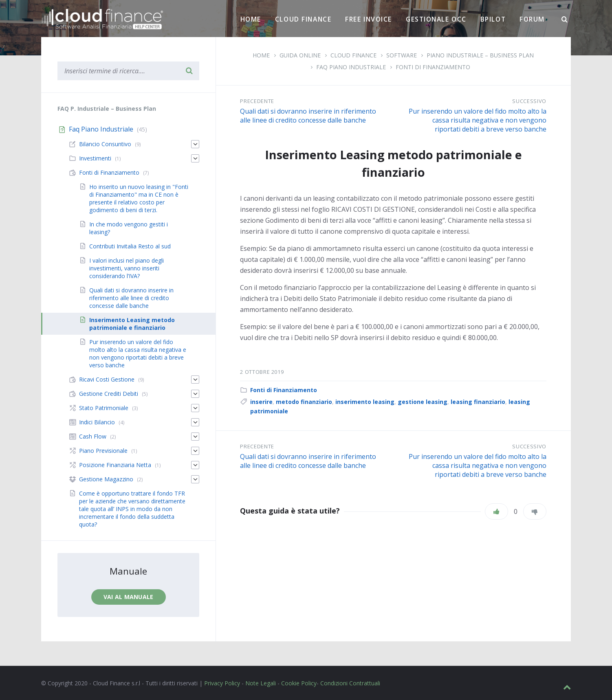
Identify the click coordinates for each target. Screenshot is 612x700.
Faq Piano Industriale (351, 67)
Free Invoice (368, 19)
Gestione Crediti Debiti (108, 393)
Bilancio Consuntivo (105, 144)
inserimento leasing (364, 402)
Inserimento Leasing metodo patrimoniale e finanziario (132, 323)
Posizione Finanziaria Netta (115, 465)
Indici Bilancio (97, 422)
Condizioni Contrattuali (350, 683)
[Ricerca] (565, 19)
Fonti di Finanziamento (433, 67)
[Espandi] (195, 144)
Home (250, 19)
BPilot (493, 19)
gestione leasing (422, 402)
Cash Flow (92, 436)
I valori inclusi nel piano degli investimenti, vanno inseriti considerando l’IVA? (126, 268)
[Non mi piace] (534, 511)
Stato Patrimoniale (103, 408)
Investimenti (95, 158)
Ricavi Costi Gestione (106, 379)
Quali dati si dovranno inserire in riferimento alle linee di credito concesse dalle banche (308, 116)
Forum (532, 19)
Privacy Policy (222, 683)
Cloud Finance (303, 19)
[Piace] (496, 511)
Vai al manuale (128, 597)
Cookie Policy (299, 683)
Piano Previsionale (103, 450)
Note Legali (260, 683)
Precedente (257, 101)
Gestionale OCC (436, 19)
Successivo (529, 101)
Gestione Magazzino (106, 479)
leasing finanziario (478, 402)
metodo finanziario (304, 402)
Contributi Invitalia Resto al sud (130, 246)
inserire (261, 402)
